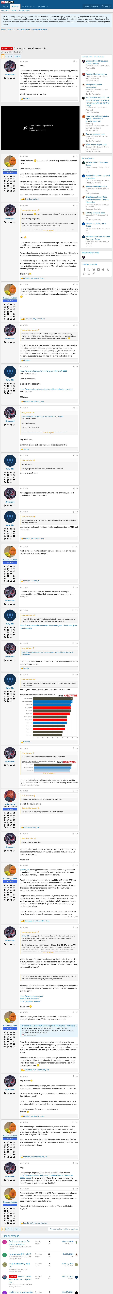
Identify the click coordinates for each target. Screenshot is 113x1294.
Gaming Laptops (92, 130)
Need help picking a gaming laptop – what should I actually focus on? (97, 118)
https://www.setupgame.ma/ (31, 996)
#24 (77, 1163)
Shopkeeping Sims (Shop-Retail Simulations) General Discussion (97, 199)
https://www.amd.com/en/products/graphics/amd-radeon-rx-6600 (46, 389)
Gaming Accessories (93, 94)
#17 (77, 791)
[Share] (74, 61)
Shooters (89, 246)
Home (5, 6)
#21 (77, 1012)
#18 (77, 834)
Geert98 (11, 1247)
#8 (77, 456)
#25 (77, 1189)
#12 (77, 587)
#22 (77, 1076)
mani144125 (13, 1269)
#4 (77, 285)
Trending (14, 10)
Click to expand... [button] (49, 230)
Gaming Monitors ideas (95, 134)
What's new (27, 6)
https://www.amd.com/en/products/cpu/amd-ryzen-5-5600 (43, 371)
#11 (77, 547)
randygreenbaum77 (15, 1256)
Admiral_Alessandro (15, 1285)
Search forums (24, 10)
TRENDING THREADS (93, 57)
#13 (77, 610)
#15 (77, 675)
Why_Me (70, 1278)
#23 (77, 1123)
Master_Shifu (69, 1243)
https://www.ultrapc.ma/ (29, 999)
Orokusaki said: (27, 460)
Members (41, 6)
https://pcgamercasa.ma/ (30, 1001)
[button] (34, 6)
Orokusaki (7, 52)
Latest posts (88, 158)
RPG (87, 70)
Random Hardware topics (96, 74)
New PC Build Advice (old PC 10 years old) (20, 1279)
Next (16, 56)
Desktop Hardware (15, 1258)
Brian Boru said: (27, 838)
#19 (77, 865)
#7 (77, 408)
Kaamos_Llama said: (29, 210)
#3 (77, 205)
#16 (77, 748)
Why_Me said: (27, 412)
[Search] (106, 6)
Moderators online (90, 253)
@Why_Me (24, 870)
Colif (71, 1256)
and (32, 199)
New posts (5, 10)
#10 (77, 512)
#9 (77, 488)
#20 (77, 927)
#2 (77, 156)
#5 (77, 325)
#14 (77, 643)
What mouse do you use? (96, 145)
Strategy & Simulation (93, 183)
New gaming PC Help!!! (20, 1254)
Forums (15, 6)
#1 (77, 61)
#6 (77, 367)
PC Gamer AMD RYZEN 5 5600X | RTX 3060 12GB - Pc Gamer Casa (51, 1026)
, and (35, 319)
